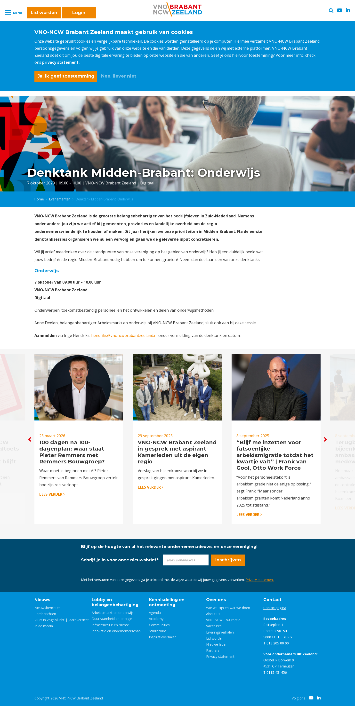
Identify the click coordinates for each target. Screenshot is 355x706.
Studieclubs (158, 631)
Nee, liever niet (118, 76)
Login (78, 12)
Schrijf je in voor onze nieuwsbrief (120, 559)
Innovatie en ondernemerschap (116, 631)
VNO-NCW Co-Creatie (223, 620)
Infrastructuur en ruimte (110, 625)
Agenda (155, 612)
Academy (156, 618)
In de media (43, 626)
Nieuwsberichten (47, 607)
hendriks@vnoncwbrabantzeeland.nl (124, 335)
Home (39, 199)
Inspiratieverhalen (163, 637)
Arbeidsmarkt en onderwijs (113, 612)
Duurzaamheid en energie (112, 618)
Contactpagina (274, 607)
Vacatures (214, 626)
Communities (159, 625)
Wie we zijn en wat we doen (228, 607)
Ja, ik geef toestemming (65, 76)
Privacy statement (260, 579)
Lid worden (44, 12)
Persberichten (45, 613)
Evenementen (59, 199)
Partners (212, 650)
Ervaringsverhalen (220, 632)
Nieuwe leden (216, 644)
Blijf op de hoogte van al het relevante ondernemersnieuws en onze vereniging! (169, 546)
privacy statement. (61, 62)
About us (213, 613)
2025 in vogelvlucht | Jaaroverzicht (61, 620)
